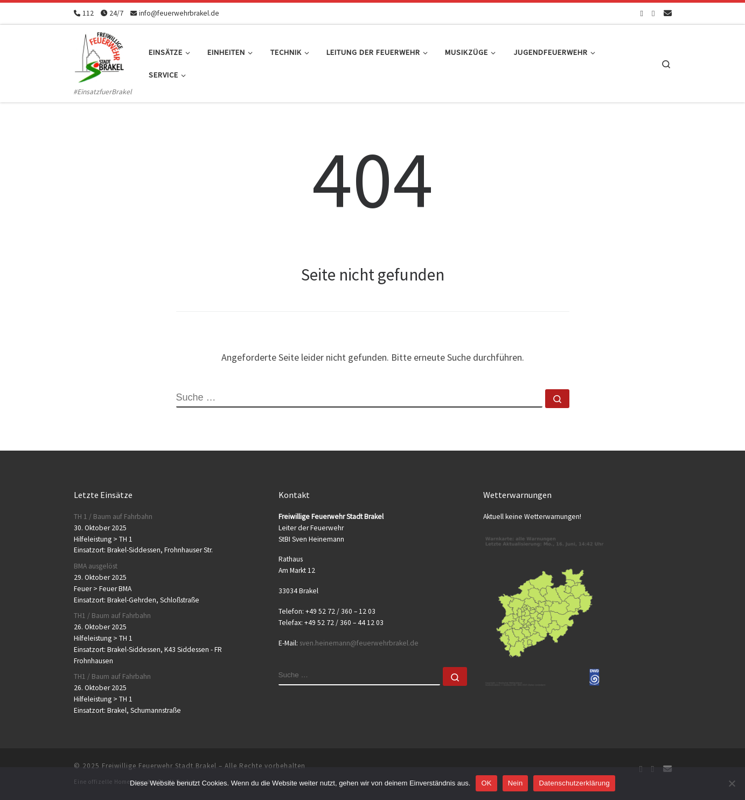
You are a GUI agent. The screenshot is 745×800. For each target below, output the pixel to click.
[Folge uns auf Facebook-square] (641, 13)
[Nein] (731, 783)
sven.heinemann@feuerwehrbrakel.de (359, 643)
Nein (515, 783)
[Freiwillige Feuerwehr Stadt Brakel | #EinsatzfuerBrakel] (100, 55)
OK (486, 783)
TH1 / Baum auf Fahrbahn (112, 615)
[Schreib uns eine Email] (668, 13)
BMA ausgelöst (95, 566)
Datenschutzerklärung (574, 783)
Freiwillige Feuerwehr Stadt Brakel (159, 765)
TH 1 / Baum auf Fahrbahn (113, 516)
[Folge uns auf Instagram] (653, 13)
